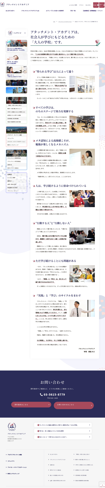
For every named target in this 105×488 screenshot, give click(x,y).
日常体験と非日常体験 (12, 120)
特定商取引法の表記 (12, 189)
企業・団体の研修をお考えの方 (58, 469)
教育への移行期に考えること (14, 110)
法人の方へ (65, 4)
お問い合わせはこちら (68, 407)
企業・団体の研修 (11, 185)
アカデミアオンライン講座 (15, 455)
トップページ (17, 34)
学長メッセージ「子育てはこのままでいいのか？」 (57, 439)
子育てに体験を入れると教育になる (16, 113)
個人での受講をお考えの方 (57, 466)
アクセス (58, 4)
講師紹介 (9, 182)
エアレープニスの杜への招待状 (65, 12)
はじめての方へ (30, 12)
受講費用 (9, 175)
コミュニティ (10, 139)
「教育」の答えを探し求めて (14, 106)
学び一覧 (79, 12)
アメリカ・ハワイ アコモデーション (16, 143)
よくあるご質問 (50, 4)
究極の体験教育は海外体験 (14, 123)
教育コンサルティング (12, 146)
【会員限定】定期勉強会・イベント (94, 12)
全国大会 (9, 166)
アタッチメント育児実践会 (14, 162)
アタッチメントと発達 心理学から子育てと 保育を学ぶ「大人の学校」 (63, 427)
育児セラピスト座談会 (12, 169)
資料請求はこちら (23, 407)
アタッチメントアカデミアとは (45, 12)
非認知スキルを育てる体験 (14, 116)
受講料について (39, 477)
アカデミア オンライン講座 (14, 136)
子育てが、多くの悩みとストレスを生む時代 (55, 433)
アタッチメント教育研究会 (14, 159)
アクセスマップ (28, 477)
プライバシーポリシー (12, 192)
